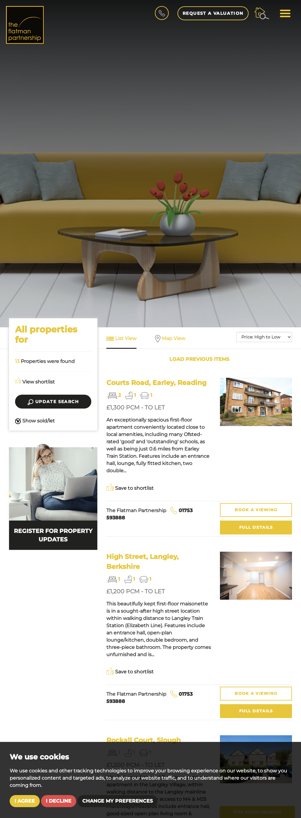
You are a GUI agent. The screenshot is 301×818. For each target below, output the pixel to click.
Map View (170, 338)
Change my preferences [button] (117, 801)
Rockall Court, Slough (143, 740)
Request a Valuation (213, 13)
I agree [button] (24, 801)
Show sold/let (35, 421)
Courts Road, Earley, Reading (156, 382)
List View (121, 338)
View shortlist (35, 382)
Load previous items (199, 359)
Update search (53, 402)
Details (256, 527)
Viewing (256, 510)
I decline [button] (58, 801)
